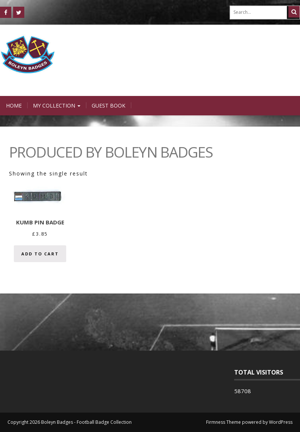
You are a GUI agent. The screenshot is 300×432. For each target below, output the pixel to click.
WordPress (281, 422)
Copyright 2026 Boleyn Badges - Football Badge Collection (69, 422)
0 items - (275, 88)
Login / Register (215, 88)
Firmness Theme (223, 422)
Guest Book (108, 105)
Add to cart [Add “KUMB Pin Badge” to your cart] (40, 254)
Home (14, 105)
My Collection (56, 105)
